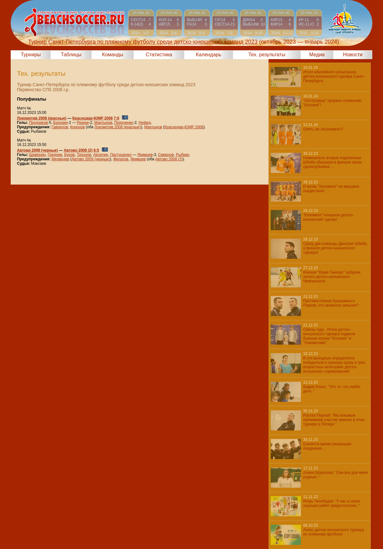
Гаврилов (60, 127)
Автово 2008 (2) (78, 150)
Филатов (120, 159)
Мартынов (103, 122)
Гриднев (55, 154)
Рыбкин (182, 154)
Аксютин (100, 154)
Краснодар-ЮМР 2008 (92, 118)
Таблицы (71, 54)
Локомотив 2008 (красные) (41, 118)
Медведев (60, 159)
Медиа (317, 54)
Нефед (145, 122)
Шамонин (37, 154)
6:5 (96, 150)
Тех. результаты (267, 54)
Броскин (60, 122)
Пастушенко (120, 154)
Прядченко (123, 122)
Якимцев (145, 154)
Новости (353, 54)
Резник (83, 122)
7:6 (116, 118)
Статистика (159, 54)
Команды (112, 54)
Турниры (31, 54)
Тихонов (84, 154)
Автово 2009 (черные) (37, 150)
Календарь (208, 54)
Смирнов (166, 154)
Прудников (38, 122)
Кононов (77, 127)
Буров (69, 154)
